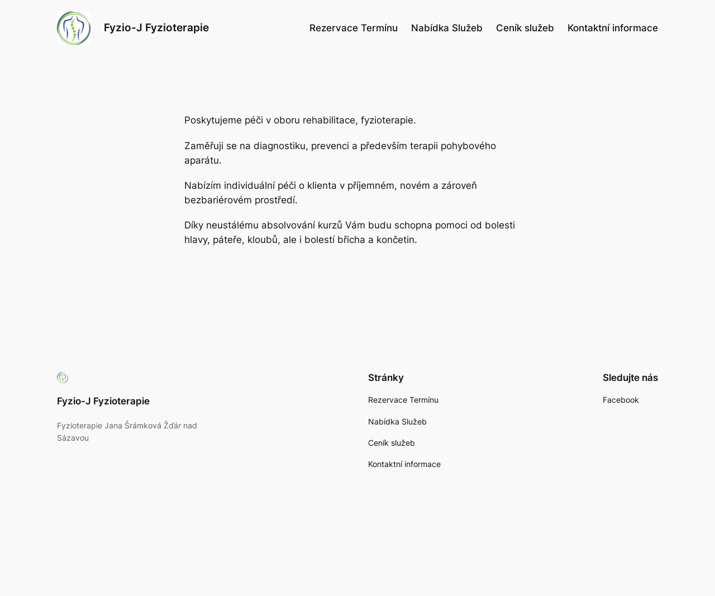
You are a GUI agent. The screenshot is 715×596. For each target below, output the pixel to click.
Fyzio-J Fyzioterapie (156, 27)
